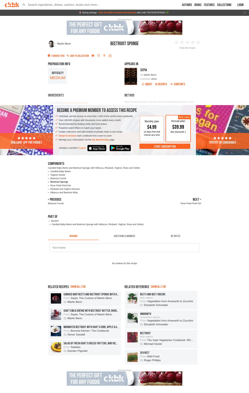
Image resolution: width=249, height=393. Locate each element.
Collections (224, 5)
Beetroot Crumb (58, 178)
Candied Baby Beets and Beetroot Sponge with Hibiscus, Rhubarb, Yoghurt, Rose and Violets (94, 168)
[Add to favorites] (98, 55)
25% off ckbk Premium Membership (117, 12)
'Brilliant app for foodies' (26, 140)
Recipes (161, 84)
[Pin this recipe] (104, 55)
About (147, 84)
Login (240, 5)
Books (198, 5)
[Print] (93, 55)
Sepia (143, 70)
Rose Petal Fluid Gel (60, 185)
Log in (82, 148)
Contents (177, 84)
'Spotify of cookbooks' (222, 140)
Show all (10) (77, 287)
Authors (187, 5)
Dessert (55, 221)
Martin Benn (64, 43)
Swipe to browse (67, 135)
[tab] (73, 236)
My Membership (100, 139)
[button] (24, 4)
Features (209, 5)
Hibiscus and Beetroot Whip (64, 192)
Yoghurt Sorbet (57, 175)
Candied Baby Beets (60, 171)
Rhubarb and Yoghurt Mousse (65, 189)
